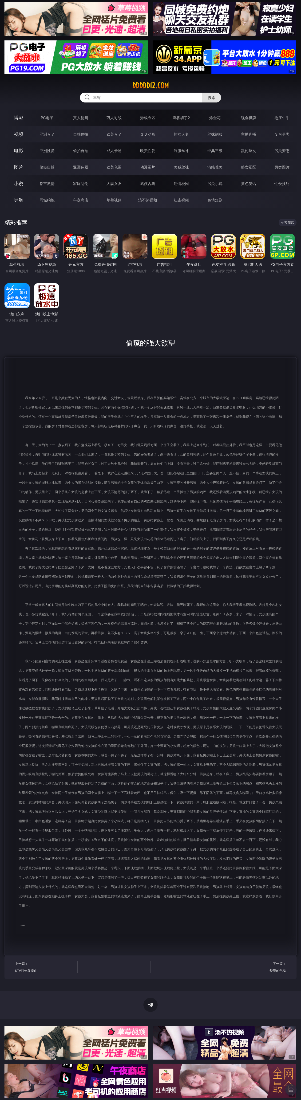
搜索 (211, 97)
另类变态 (281, 150)
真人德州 (80, 117)
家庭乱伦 (80, 183)
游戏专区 (147, 117)
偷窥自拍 (47, 167)
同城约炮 (47, 200)
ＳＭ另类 (281, 134)
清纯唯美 (214, 167)
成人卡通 (114, 150)
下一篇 (256, 967)
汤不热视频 (147, 200)
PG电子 (47, 117)
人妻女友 (114, 183)
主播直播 (248, 134)
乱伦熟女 (248, 150)
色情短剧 (214, 200)
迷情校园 (181, 183)
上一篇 (44, 967)
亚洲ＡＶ (47, 134)
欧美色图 (114, 167)
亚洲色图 (80, 167)
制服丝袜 (181, 150)
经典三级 (214, 150)
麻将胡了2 (181, 117)
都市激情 (47, 183)
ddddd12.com (150, 85)
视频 (18, 134)
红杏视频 (181, 200)
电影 (18, 150)
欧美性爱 (147, 150)
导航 (18, 200)
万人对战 (114, 117)
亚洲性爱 (47, 150)
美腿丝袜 (181, 167)
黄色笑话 (248, 183)
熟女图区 (248, 167)
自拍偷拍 (80, 134)
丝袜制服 (214, 134)
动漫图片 (147, 167)
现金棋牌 (248, 117)
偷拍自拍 (80, 150)
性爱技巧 (281, 183)
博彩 (18, 117)
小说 (18, 183)
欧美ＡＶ (114, 134)
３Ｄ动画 (147, 134)
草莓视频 (114, 200)
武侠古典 (147, 183)
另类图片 (281, 167)
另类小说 (214, 183)
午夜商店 (80, 200)
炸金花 (215, 117)
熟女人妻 (181, 134)
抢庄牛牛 (281, 117)
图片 (18, 167)
